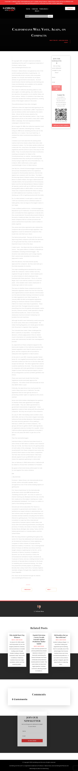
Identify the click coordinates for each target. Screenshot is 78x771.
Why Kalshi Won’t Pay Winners (17, 638)
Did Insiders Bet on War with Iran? (61, 638)
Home (28, 9)
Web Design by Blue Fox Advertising (39, 768)
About (37, 11)
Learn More (59, 3)
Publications (43, 9)
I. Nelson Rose (63, 40)
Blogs (20, 641)
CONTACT (70, 8)
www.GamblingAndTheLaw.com (60, 765)
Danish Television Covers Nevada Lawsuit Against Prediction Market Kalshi (39, 641)
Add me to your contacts (61, 125)
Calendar (35, 9)
